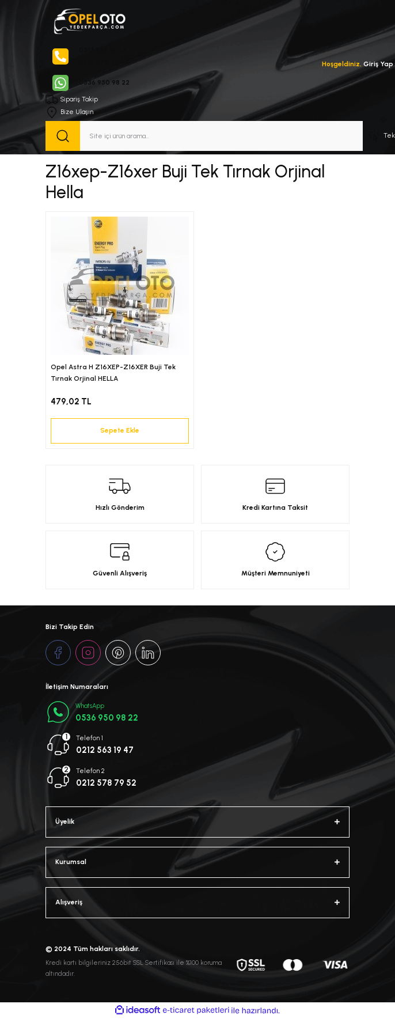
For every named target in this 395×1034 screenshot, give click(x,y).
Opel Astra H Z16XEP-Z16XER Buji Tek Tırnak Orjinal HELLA (113, 372)
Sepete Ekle (119, 430)
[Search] (204, 136)
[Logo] (89, 20)
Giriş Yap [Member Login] (378, 64)
